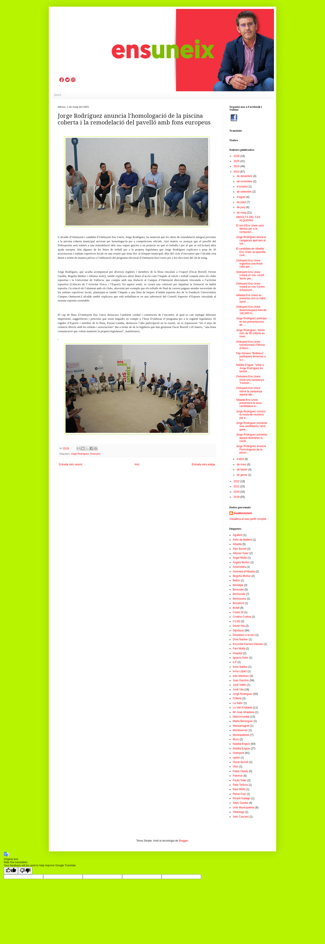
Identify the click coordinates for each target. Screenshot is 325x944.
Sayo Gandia (240, 802)
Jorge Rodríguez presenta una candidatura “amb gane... (251, 426)
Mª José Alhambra (243, 712)
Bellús (236, 580)
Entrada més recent (70, 464)
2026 (237, 156)
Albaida (237, 544)
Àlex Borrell (239, 548)
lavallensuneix (243, 513)
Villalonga (238, 812)
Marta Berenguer (243, 721)
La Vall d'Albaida (242, 707)
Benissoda (239, 594)
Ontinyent (95, 453)
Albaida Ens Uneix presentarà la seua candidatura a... (248, 403)
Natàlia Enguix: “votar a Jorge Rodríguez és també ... (250, 368)
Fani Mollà (239, 648)
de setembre (244, 191)
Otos (235, 766)
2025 (237, 161)
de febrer (242, 469)
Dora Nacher (240, 639)
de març (242, 464)
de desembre (245, 176)
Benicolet (238, 589)
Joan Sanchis (241, 680)
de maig (242, 212)
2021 (237, 486)
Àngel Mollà (240, 557)
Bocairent (238, 603)
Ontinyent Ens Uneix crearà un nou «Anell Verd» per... (250, 275)
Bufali (236, 607)
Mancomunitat (241, 716)
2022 (237, 481)
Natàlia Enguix (241, 748)
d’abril (241, 459)
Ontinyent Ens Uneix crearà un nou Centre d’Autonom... (250, 287)
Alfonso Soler (241, 553)
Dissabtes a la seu (244, 635)
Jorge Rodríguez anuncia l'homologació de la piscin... (251, 449)
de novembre (245, 181)
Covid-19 (238, 612)
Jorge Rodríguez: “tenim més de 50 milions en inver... (250, 333)
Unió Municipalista (243, 807)
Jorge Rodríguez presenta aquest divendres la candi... (251, 438)
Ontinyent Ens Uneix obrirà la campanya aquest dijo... (249, 391)
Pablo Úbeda (240, 771)
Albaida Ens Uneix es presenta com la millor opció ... (250, 298)
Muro (236, 739)
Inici (57, 95)
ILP (235, 662)
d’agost (241, 197)
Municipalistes (241, 734)
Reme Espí (239, 793)
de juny (241, 207)
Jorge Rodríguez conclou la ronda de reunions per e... (251, 414)
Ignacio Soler (240, 657)
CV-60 (236, 621)
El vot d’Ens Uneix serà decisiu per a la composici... (250, 229)
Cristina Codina (242, 616)
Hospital (237, 653)
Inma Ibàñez (240, 666)
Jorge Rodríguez (80, 453)
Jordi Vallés (239, 684)
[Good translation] (11, 870)
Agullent (237, 535)
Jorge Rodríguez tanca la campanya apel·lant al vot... (251, 240)
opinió (236, 757)
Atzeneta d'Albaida (244, 571)
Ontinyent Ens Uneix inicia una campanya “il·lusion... (250, 380)
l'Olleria (237, 698)
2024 (237, 166)
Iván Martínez (241, 675)
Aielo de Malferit (242, 539)
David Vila (239, 625)
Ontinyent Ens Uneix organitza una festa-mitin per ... (249, 264)
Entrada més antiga (203, 464)
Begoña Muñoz (242, 576)
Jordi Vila (238, 689)
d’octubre (243, 186)
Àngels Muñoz (241, 562)
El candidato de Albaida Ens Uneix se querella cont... (250, 252)
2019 (237, 496)
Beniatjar (238, 585)
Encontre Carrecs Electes (248, 644)
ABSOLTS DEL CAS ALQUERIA (248, 219)
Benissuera (239, 598)
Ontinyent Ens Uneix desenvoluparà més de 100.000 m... (251, 310)
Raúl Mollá (239, 789)
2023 (237, 171)
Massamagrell (241, 725)
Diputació (238, 630)
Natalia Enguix (241, 743)
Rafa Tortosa (240, 784)
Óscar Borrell (240, 762)
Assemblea (239, 566)
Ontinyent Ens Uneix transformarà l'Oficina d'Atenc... (250, 345)
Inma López (240, 671)
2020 (237, 491)
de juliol (242, 202)
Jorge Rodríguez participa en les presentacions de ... (251, 321)
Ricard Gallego (241, 798)
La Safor (238, 703)
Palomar (238, 775)
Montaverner (240, 730)
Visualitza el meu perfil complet (247, 519)
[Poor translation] (25, 870)
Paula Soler (240, 780)
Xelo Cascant (241, 816)
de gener (242, 474)
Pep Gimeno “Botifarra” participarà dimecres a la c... (251, 356)
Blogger (183, 840)
